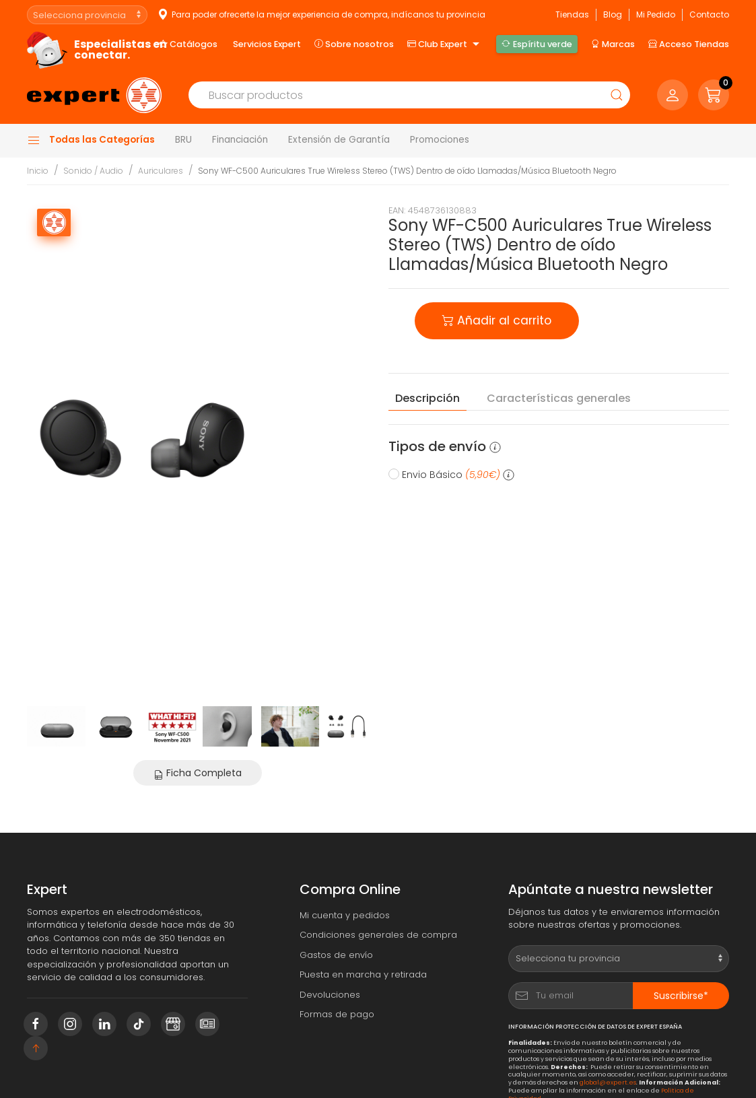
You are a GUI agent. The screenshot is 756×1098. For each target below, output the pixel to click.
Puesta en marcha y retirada (363, 974)
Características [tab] (559, 398)
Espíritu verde (537, 44)
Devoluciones (330, 994)
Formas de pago (337, 1014)
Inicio (37, 170)
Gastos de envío (336, 955)
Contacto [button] (709, 14)
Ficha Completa (197, 773)
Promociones (439, 139)
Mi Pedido (655, 14)
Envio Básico (451, 474)
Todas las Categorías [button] (91, 140)
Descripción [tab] (427, 398)
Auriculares (160, 170)
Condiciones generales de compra (378, 934)
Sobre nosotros (354, 44)
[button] (713, 94)
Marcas (613, 44)
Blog (612, 14)
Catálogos (188, 44)
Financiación (240, 139)
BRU (183, 139)
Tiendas (572, 14)
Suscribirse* (681, 995)
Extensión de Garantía (339, 139)
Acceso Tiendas (688, 44)
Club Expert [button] (445, 44)
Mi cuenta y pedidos (345, 915)
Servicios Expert (267, 44)
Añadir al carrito (496, 319)
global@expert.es (608, 1082)
